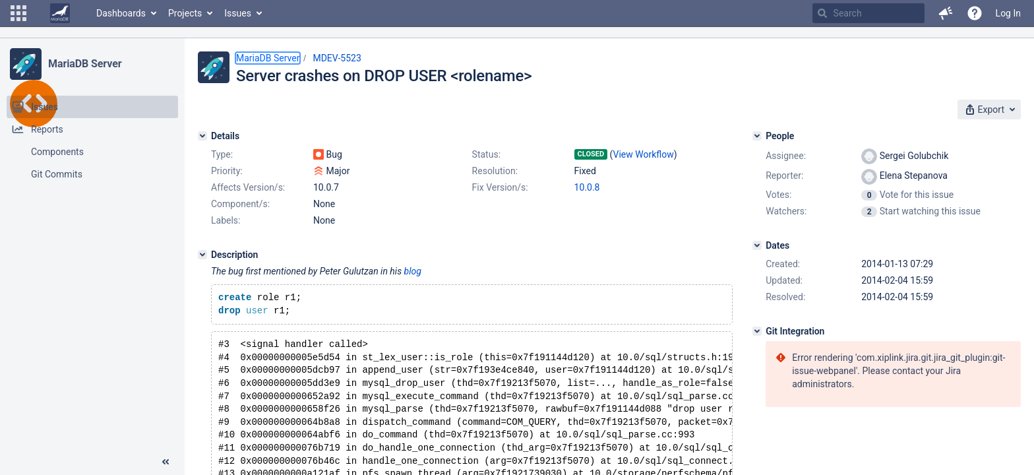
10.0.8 (587, 187)
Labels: (225, 220)
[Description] (202, 254)
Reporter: (784, 175)
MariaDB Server (84, 63)
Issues (237, 13)
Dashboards (121, 13)
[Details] (202, 136)
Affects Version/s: (248, 187)
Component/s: (240, 204)
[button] (18, 13)
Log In (1008, 13)
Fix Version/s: (500, 187)
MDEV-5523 (337, 58)
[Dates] (757, 245)
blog (412, 271)
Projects (185, 13)
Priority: (227, 171)
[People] (757, 136)
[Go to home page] (60, 13)
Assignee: (786, 155)
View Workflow (643, 154)
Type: (222, 154)
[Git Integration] (757, 331)
